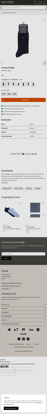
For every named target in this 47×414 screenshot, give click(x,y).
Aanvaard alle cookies (11, 408)
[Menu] (44, 2)
